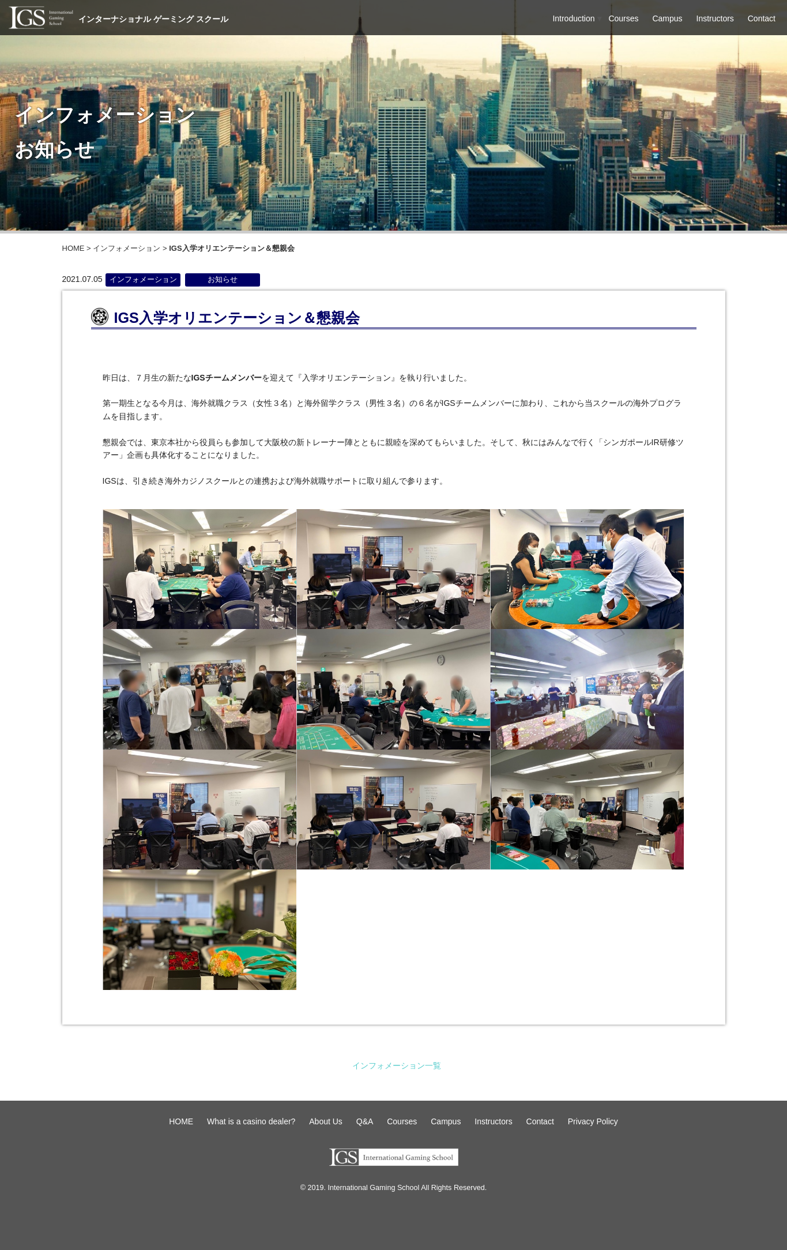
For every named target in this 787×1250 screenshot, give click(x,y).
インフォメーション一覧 (396, 1065)
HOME (73, 248)
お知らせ (223, 280)
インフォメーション (126, 248)
